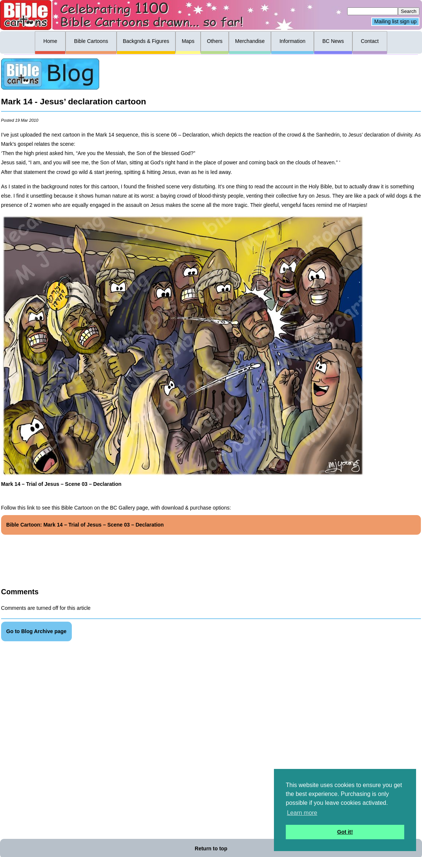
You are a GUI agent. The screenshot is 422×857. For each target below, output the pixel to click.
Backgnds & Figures (146, 41)
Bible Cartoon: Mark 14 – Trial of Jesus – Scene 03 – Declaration (85, 525)
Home (50, 41)
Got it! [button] (345, 832)
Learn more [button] (302, 813)
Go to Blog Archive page (36, 631)
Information (292, 41)
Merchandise (250, 41)
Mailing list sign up (395, 22)
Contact (370, 41)
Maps (188, 41)
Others (214, 41)
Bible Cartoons (91, 41)
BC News (333, 41)
